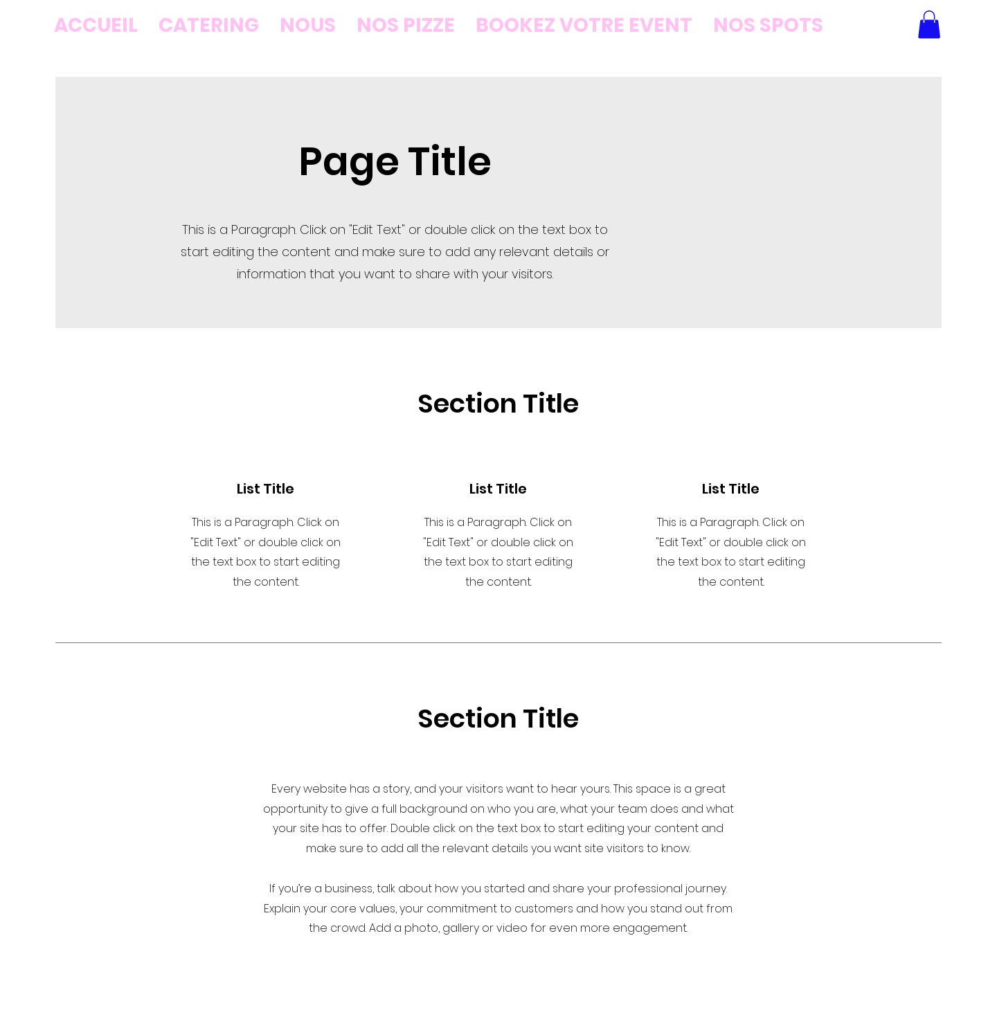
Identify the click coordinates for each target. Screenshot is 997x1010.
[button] (929, 24)
